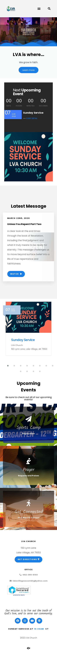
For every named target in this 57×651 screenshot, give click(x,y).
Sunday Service (23, 340)
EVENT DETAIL (31, 118)
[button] (38, 8)
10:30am (39, 629)
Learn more (28, 70)
